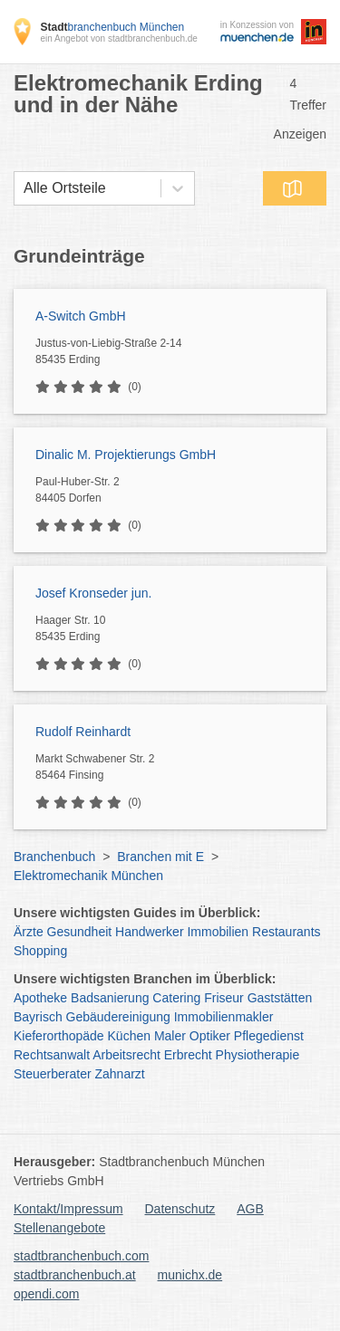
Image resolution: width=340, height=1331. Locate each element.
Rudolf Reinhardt (83, 731)
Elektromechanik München (88, 875)
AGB (250, 1209)
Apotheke (40, 998)
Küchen (129, 1036)
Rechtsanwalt (52, 1055)
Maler (170, 1036)
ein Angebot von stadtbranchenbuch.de (118, 38)
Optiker (209, 1036)
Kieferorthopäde (59, 1036)
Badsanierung (110, 998)
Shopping (40, 950)
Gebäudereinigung (118, 1017)
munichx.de (190, 1275)
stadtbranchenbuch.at (75, 1275)
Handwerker (149, 931)
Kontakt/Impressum (68, 1209)
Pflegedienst (269, 1036)
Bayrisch (38, 1017)
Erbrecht (188, 1055)
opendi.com (46, 1294)
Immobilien (217, 931)
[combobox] (23, 188)
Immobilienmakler (224, 1017)
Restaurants (286, 931)
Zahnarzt (120, 1074)
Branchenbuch (54, 856)
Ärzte (29, 931)
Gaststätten (280, 998)
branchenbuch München (112, 27)
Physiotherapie (258, 1055)
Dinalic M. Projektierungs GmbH (125, 454)
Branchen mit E (160, 856)
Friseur (224, 998)
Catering (176, 998)
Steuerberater (53, 1074)
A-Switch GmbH (80, 316)
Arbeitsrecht (126, 1055)
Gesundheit (79, 931)
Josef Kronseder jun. (93, 593)
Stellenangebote (59, 1228)
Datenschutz (180, 1209)
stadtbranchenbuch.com (81, 1256)
